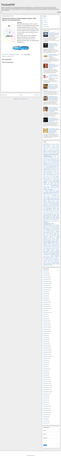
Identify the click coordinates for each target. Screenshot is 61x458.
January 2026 (46, 279)
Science (54, 235)
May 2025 (45, 295)
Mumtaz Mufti (49, 213)
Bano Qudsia (56, 153)
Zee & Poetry (49, 264)
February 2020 (46, 345)
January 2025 (46, 304)
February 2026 (46, 277)
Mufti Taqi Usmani (56, 210)
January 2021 (46, 323)
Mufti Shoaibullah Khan (47, 210)
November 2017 (46, 387)
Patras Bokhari (51, 221)
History (57, 176)
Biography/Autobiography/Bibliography (51, 155)
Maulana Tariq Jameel (47, 203)
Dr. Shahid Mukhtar (49, 165)
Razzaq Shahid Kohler (47, 229)
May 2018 (45, 375)
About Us (45, 20)
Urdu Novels (55, 256)
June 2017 (45, 397)
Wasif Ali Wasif (56, 262)
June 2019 (45, 362)
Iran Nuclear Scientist (51, 184)
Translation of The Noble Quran (51, 254)
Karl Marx (50, 188)
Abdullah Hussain (54, 144)
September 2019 (46, 356)
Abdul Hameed (46, 144)
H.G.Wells (48, 173)
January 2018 (46, 383)
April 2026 (45, 272)
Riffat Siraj (49, 230)
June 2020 (45, 337)
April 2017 (45, 402)
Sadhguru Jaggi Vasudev (54, 232)
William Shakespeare (47, 263)
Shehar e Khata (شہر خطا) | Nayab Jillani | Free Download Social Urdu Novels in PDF (54, 120)
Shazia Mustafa (54, 241)
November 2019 (46, 352)
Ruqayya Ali (53, 231)
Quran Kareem (46, 228)
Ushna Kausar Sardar (47, 257)
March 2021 (45, 318)
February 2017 (46, 406)
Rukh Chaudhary (46, 231)
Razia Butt (57, 228)
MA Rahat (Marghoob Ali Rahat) (51, 192)
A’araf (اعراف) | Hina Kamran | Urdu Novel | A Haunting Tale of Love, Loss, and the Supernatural (53, 45)
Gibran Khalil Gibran (47, 172)
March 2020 (45, 343)
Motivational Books (51, 208)
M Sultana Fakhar (47, 191)
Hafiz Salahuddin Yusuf (51, 174)
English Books (46, 169)
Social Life (57, 242)
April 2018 (45, 377)
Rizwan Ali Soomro (55, 230)
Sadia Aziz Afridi (52, 233)
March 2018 (45, 379)
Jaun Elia (57, 187)
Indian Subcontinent (52, 182)
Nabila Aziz (48, 215)
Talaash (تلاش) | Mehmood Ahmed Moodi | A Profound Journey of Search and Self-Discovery (54, 66)
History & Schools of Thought (49, 178)
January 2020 (46, 348)
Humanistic (51, 179)
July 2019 (45, 360)
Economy (46, 166)
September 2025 (46, 287)
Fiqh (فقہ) (45, 171)
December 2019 (46, 350)
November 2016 (46, 412)
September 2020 (46, 331)
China (52, 158)
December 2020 (46, 325)
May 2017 (45, 400)
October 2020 (46, 329)
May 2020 (45, 339)
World (54, 263)
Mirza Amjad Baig (52, 204)
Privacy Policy (46, 26)
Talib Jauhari (52, 248)
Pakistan (45, 221)
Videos (54, 257)
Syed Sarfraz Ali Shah (55, 246)
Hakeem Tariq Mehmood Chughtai (53, 175)
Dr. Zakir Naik (56, 165)
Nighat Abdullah (55, 217)
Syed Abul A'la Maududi (51, 244)
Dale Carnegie (53, 161)
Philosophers (45, 222)
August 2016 (45, 416)
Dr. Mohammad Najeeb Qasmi (53, 163)
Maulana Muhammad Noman (53, 200)
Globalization (54, 172)
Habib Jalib (53, 173)
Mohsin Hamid (46, 207)
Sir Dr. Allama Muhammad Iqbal (51, 242)
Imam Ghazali (56, 180)
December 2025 (46, 281)
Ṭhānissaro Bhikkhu (46, 251)
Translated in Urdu (54, 253)
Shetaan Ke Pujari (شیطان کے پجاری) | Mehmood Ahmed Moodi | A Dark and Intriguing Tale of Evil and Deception (54, 109)
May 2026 (45, 270)
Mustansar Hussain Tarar (48, 214)
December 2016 (46, 410)
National (45, 216)
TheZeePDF (8, 4)
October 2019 (46, 354)
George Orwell (56, 171)
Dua (44, 166)
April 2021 (45, 316)
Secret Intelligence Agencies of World (51, 236)
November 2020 (46, 327)
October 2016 (46, 414)
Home (21, 94)
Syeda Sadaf (54, 247)
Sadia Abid (45, 233)
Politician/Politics (47, 225)
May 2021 (45, 314)
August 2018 (45, 368)
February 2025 (46, 302)
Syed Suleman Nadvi (47, 247)
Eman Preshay (56, 167)
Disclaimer (45, 24)
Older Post (37, 94)
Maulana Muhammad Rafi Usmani (51, 201)
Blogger (32, 455)
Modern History (56, 205)
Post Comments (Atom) (23, 98)
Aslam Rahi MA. (52, 152)
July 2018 (45, 370)
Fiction (58, 170)
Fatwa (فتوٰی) (54, 170)
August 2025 (45, 289)
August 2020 (45, 333)
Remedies (45, 230)
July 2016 (45, 418)
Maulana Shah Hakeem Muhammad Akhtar (51, 202)
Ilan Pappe (55, 179)
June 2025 (45, 293)
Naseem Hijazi (55, 215)
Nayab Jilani (50, 216)
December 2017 (46, 385)
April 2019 (45, 366)
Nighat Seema (46, 219)
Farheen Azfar (48, 170)
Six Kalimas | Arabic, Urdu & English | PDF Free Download (54, 55)
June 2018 (45, 373)
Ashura (55, 151)
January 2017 (46, 408)
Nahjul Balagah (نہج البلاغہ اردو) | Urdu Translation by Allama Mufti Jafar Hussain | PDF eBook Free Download (54, 131)
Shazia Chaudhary (47, 241)
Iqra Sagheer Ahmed (52, 183)
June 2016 (45, 420)
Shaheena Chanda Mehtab (49, 238)
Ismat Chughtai (46, 187)
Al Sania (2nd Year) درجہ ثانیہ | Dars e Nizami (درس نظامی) (54, 76)
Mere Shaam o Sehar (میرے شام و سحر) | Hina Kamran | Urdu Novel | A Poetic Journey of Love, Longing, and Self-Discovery (50, 87)
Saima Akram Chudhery (51, 234)
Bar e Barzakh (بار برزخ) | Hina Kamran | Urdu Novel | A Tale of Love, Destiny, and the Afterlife (54, 34)
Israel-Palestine (52, 187)
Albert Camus (49, 147)
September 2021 (46, 312)
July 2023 (45, 310)
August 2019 (45, 358)
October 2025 (46, 285)
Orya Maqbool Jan (55, 220)
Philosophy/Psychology (48, 223)
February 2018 (46, 381)
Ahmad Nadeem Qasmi (9, 56)
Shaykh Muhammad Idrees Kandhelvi (51, 240)
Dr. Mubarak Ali (46, 164)
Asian (47, 152)
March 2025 (45, 300)
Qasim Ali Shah (48, 227)
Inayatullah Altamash (47, 181)
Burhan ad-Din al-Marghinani (48, 157)
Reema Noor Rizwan (55, 229)
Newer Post (4, 94)
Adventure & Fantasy (50, 145)
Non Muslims (56, 219)
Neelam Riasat (49, 217)
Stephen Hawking (47, 243)
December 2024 (46, 306)
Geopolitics (50, 171)
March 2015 (45, 423)
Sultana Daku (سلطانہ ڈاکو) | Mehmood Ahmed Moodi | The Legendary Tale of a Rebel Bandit (53, 98)
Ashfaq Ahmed (50, 151)
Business (49, 158)
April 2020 (45, 341)
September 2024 (46, 308)
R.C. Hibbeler (52, 228)
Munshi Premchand (56, 213)
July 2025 (45, 291)
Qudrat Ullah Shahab (55, 227)
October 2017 (46, 389)
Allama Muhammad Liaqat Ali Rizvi (53, 148)
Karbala (44, 188)
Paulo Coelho (56, 221)
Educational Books (52, 166)
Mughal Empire (46, 211)
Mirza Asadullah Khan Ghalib (51, 205)
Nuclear (44, 220)
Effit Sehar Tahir (49, 167)
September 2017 (46, 391)
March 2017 (45, 404)
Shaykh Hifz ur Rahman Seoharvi (53, 239)
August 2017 (45, 393)
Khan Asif (56, 188)
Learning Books (48, 190)
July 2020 (45, 335)
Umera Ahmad (46, 256)
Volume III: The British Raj (53, 260)
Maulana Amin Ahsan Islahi (48, 194)
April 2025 (45, 298)
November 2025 (46, 283)
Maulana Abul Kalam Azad (54, 193)
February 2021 (46, 320)
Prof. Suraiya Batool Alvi (51, 226)
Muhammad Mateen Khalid (50, 212)
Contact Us (45, 22)
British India (56, 156)
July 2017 (45, 395)
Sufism (53, 243)
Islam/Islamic (55, 186)
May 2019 (45, 364)
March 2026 (45, 275)
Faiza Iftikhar (53, 169)
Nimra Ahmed (51, 219)
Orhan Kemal (48, 220)
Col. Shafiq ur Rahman (50, 159)
